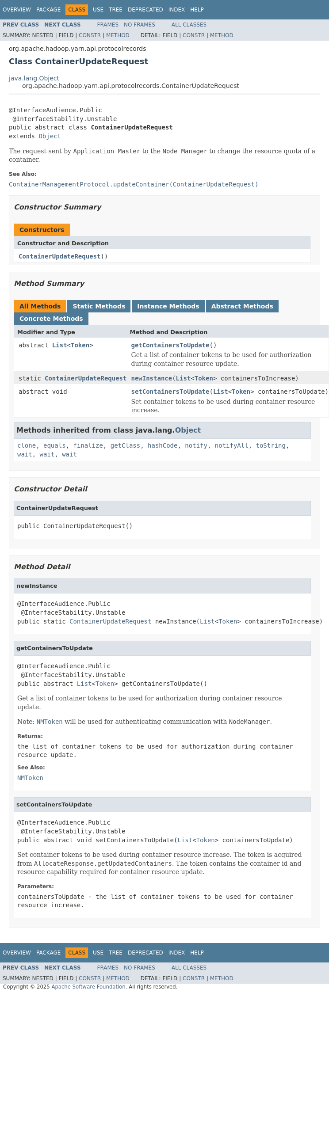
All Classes (189, 25)
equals (54, 445)
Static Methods (99, 306)
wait (24, 454)
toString (271, 445)
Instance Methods (168, 306)
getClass (125, 445)
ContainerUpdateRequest (59, 256)
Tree (115, 10)
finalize (88, 445)
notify (196, 445)
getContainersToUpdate (170, 345)
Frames (108, 25)
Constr (90, 35)
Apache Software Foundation (88, 987)
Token (80, 345)
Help (197, 10)
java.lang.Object (34, 78)
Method (118, 35)
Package (48, 10)
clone (26, 445)
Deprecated (145, 10)
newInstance (151, 378)
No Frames (139, 25)
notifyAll (232, 445)
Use (98, 10)
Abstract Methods (242, 306)
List (59, 345)
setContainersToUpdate (170, 391)
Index (176, 10)
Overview (17, 10)
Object (49, 136)
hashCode (162, 445)
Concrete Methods (51, 318)
